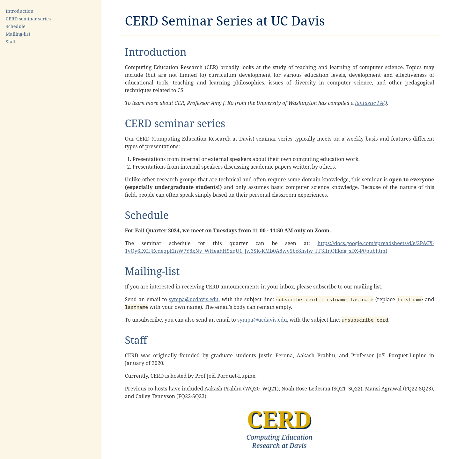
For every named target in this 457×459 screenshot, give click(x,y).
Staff (11, 42)
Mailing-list (18, 34)
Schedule (16, 26)
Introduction (19, 11)
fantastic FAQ (371, 102)
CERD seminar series (28, 19)
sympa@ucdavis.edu (193, 299)
